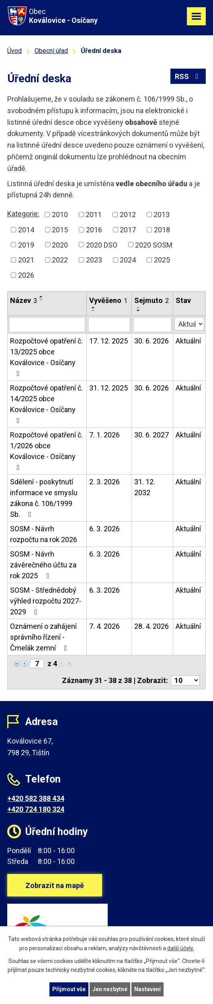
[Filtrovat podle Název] (47, 324)
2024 (128, 260)
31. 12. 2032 (144, 487)
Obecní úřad (51, 51)
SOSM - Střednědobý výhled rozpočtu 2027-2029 (45, 601)
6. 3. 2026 (104, 528)
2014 (26, 230)
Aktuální (188, 341)
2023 (94, 260)
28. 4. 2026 (151, 626)
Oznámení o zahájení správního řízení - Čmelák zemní (43, 637)
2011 (94, 214)
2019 (26, 244)
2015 (60, 230)
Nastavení (147, 989)
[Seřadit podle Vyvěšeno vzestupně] (93, 307)
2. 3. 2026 (104, 482)
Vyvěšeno (108, 300)
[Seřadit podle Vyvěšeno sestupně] (93, 310)
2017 (128, 230)
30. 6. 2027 (151, 435)
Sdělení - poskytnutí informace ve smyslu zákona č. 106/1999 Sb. (44, 498)
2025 (162, 260)
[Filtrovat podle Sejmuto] (152, 324)
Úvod (14, 51)
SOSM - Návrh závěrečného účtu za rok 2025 (43, 565)
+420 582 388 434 (35, 798)
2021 (26, 260)
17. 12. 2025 (108, 341)
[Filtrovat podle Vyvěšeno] (109, 324)
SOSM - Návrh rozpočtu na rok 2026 (43, 534)
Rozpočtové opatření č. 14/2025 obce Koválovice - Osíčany (46, 404)
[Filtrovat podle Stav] (189, 324)
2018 (162, 230)
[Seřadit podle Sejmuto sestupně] (138, 310)
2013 (162, 214)
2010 (60, 214)
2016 (94, 230)
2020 (60, 244)
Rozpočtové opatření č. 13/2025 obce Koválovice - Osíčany (46, 357)
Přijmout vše (69, 989)
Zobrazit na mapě (54, 885)
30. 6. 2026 (151, 341)
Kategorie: (23, 213)
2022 (60, 260)
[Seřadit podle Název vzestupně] (41, 296)
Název (23, 300)
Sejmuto (151, 300)
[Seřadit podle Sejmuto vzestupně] (138, 307)
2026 (26, 275)
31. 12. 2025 (108, 388)
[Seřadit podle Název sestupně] (41, 299)
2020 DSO (101, 244)
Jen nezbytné (109, 989)
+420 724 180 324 (35, 809)
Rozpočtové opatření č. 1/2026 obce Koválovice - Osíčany (46, 451)
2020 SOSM (153, 244)
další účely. (180, 948)
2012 (128, 214)
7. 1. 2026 (104, 435)
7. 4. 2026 (104, 626)
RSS (188, 76)
